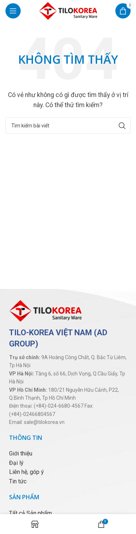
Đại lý (16, 462)
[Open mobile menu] (13, 11)
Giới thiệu (20, 453)
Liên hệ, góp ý (26, 471)
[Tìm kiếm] (68, 125)
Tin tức (17, 481)
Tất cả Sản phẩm (30, 513)
